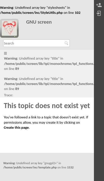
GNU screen (39, 22)
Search (67, 43)
